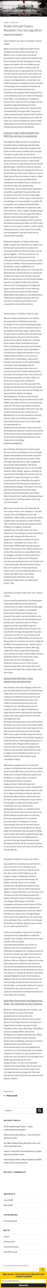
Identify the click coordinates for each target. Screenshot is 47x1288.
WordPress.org (10, 1252)
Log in (6, 1236)
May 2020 (8, 1205)
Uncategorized (10, 1221)
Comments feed (11, 1247)
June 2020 (8, 1200)
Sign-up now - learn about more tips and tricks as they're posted (23, 1275)
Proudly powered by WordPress (16, 1265)
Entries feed (9, 1242)
